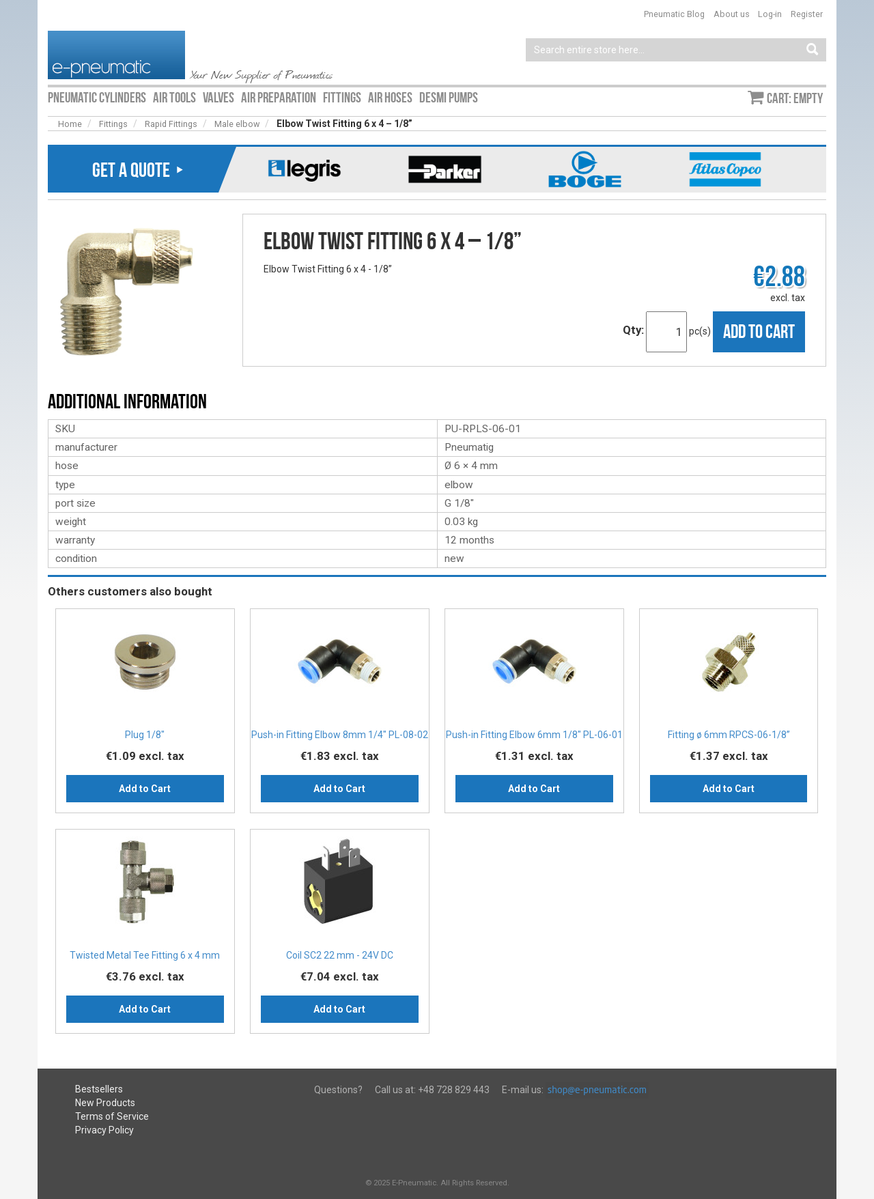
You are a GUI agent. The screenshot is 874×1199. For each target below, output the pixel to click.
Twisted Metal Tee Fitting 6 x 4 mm (145, 955)
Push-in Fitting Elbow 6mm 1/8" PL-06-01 (534, 734)
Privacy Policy (104, 1130)
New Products (105, 1102)
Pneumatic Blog (674, 14)
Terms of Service (112, 1116)
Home (70, 124)
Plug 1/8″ (145, 734)
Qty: (633, 330)
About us (732, 14)
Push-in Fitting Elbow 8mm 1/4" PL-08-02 (339, 734)
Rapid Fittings (171, 124)
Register (807, 14)
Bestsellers (99, 1089)
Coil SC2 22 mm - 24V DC (339, 955)
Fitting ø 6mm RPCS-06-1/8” (729, 734)
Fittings (113, 124)
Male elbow (236, 124)
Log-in (770, 14)
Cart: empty (795, 98)
